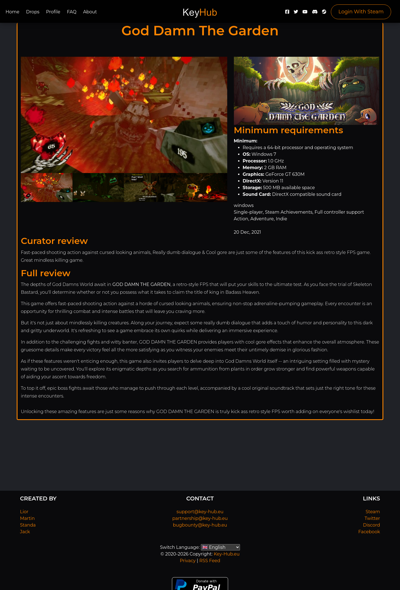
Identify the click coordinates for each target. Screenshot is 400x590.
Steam (373, 511)
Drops (32, 11)
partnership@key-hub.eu (200, 518)
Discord (371, 525)
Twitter (372, 518)
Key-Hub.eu (226, 554)
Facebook (369, 531)
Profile (53, 11)
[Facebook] (287, 13)
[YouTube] (305, 13)
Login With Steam (361, 12)
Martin (27, 518)
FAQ (71, 11)
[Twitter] (296, 13)
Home (12, 11)
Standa (28, 525)
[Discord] (315, 13)
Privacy (188, 560)
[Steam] (324, 13)
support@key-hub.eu (199, 511)
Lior (24, 511)
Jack (25, 531)
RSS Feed (209, 560)
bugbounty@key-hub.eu (200, 525)
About (90, 11)
